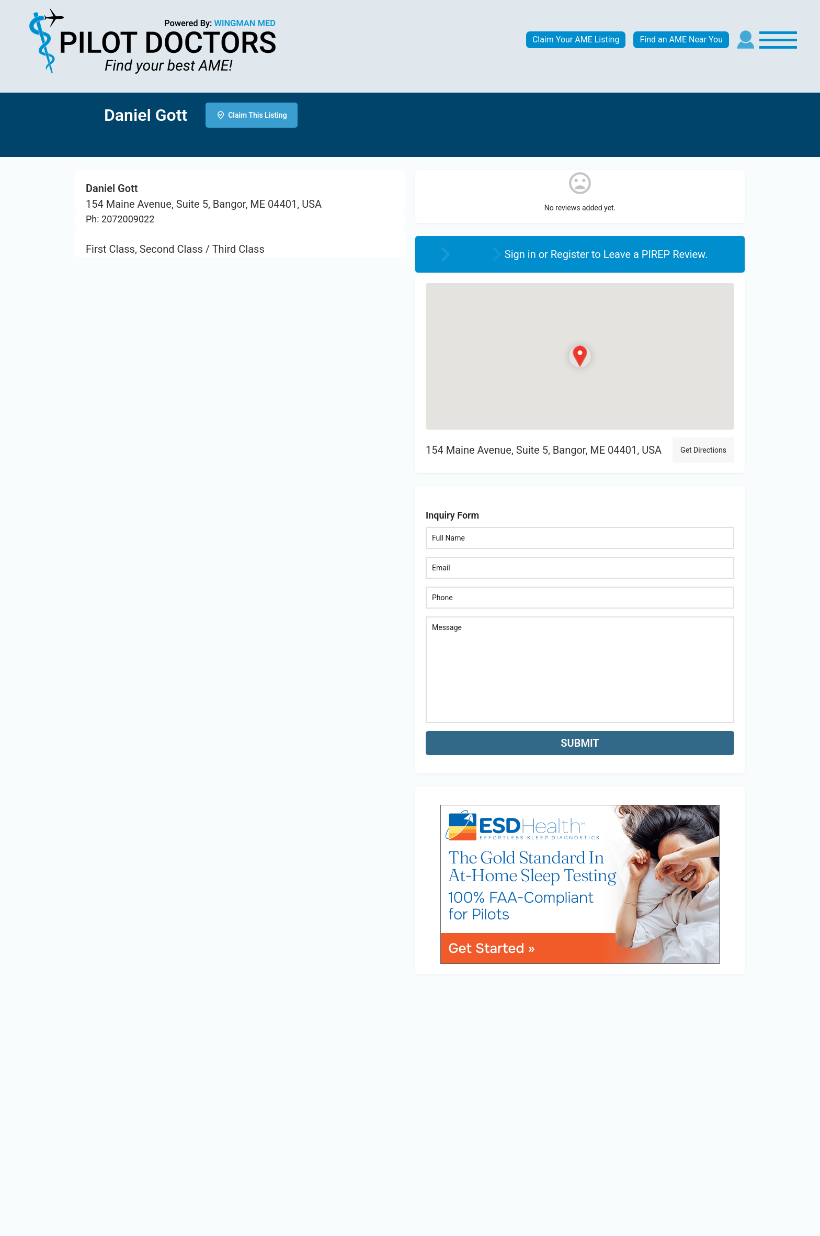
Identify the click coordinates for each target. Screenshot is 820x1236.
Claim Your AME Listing (576, 39)
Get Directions (703, 450)
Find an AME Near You (681, 39)
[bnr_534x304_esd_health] (580, 883)
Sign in (522, 254)
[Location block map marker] (580, 356)
